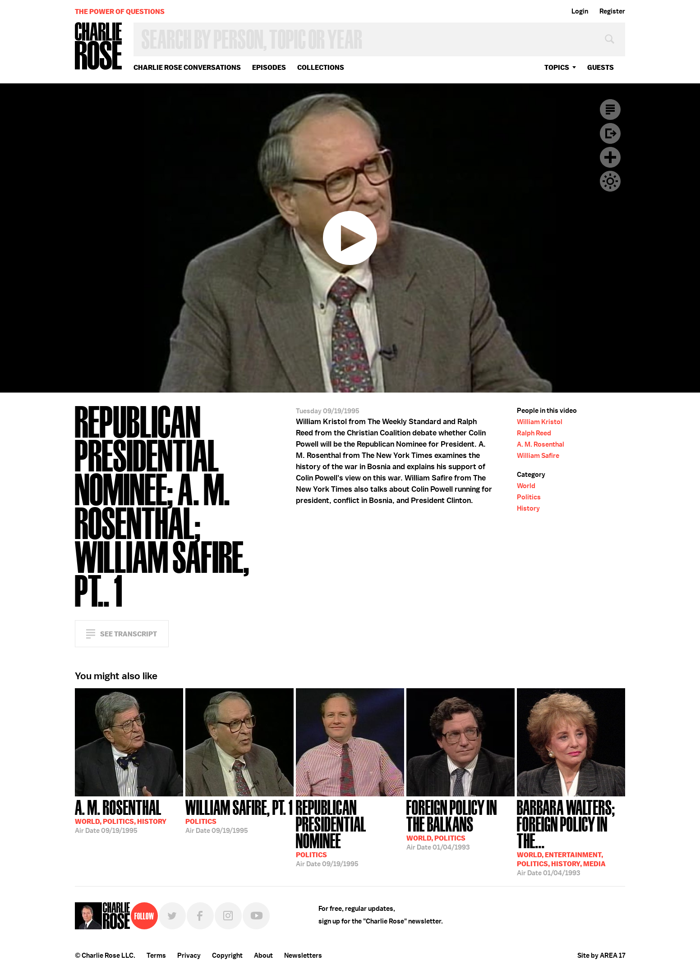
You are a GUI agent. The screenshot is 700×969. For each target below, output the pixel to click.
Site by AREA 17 (601, 955)
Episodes (269, 67)
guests (600, 67)
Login (579, 11)
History (528, 508)
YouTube (256, 915)
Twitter (172, 915)
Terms (156, 955)
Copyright (227, 955)
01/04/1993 (460, 824)
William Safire (538, 455)
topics (556, 67)
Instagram (228, 915)
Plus (610, 157)
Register (612, 11)
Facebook (200, 915)
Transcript (610, 109)
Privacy (189, 955)
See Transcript (128, 634)
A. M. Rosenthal (540, 444)
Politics (529, 497)
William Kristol (539, 421)
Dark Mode (610, 181)
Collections (320, 67)
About (263, 955)
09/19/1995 (120, 815)
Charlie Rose (99, 46)
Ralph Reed (534, 433)
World (526, 485)
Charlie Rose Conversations (187, 67)
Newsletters (303, 955)
